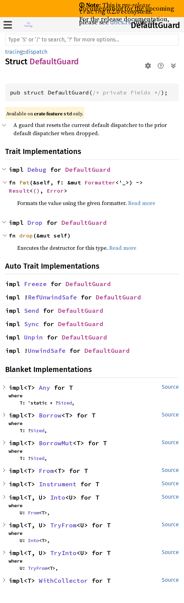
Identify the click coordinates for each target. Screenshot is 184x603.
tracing (14, 52)
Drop (35, 223)
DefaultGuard (155, 25)
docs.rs (120, 22)
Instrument (58, 484)
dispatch (36, 52)
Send (31, 311)
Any (44, 388)
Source (170, 387)
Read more (141, 203)
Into (57, 497)
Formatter (99, 182)
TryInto (63, 553)
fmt (24, 182)
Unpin (33, 337)
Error (55, 190)
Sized (65, 403)
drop (26, 235)
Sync (31, 324)
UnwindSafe (47, 351)
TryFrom (63, 525)
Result (19, 190)
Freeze (35, 284)
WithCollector (63, 581)
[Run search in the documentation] (92, 40)
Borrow (50, 415)
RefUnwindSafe (52, 297)
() (36, 190)
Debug (36, 170)
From (46, 471)
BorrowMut (56, 443)
